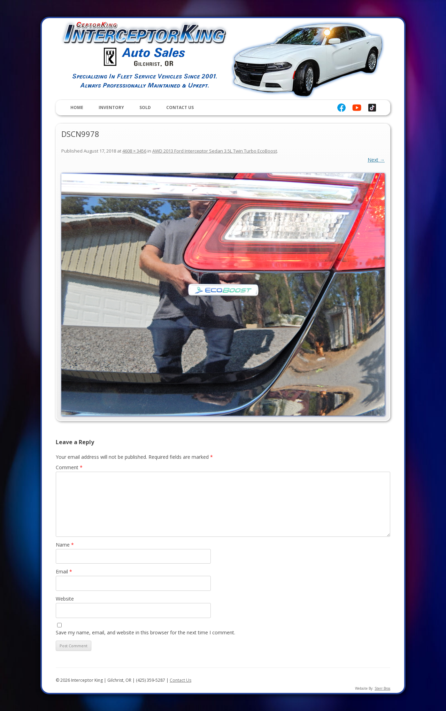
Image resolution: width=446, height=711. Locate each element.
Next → (376, 159)
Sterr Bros (382, 688)
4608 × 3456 (134, 151)
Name (65, 544)
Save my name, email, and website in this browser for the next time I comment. (145, 632)
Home (76, 107)
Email (64, 571)
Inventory (111, 107)
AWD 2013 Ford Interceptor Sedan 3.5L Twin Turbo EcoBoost (214, 151)
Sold (145, 107)
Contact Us (180, 107)
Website (65, 598)
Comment (69, 467)
